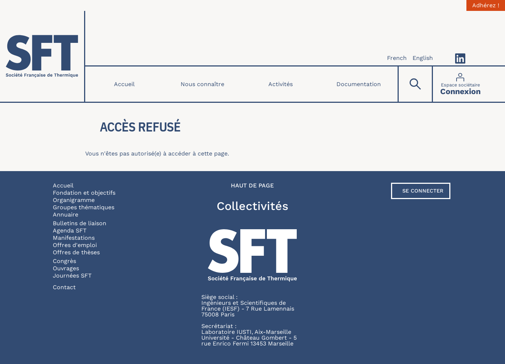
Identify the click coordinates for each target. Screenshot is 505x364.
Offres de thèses (76, 252)
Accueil (124, 84)
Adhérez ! (485, 5)
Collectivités (252, 206)
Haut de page (252, 186)
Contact (64, 287)
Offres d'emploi (75, 245)
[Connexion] (460, 84)
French (397, 57)
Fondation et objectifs (84, 192)
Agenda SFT (70, 230)
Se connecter (422, 191)
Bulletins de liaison (79, 223)
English (423, 57)
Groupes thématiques (83, 207)
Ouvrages (66, 268)
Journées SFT (72, 275)
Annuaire (65, 214)
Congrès (64, 261)
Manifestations (74, 237)
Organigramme (74, 200)
